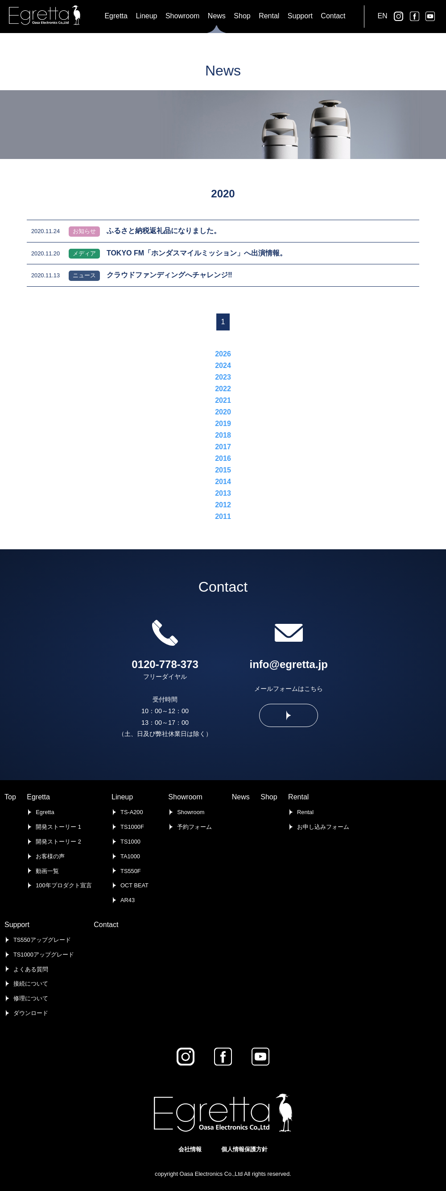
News (241, 797)
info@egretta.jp (289, 664)
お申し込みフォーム (323, 826)
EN (382, 16)
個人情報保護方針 (244, 1149)
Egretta (38, 797)
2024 (223, 365)
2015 (223, 470)
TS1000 (130, 841)
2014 (223, 481)
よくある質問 (30, 969)
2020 (223, 412)
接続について (30, 983)
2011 (223, 516)
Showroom (185, 797)
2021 (223, 400)
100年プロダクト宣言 (63, 885)
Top (10, 797)
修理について (30, 998)
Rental (298, 797)
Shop (268, 797)
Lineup (122, 797)
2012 (223, 505)
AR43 (127, 900)
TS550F (130, 871)
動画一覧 (47, 871)
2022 (223, 389)
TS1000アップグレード (43, 954)
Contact (106, 924)
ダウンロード (30, 1013)
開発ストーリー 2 (58, 841)
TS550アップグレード (42, 939)
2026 (223, 354)
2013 (223, 493)
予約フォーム (194, 826)
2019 (223, 423)
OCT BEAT (134, 885)
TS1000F (132, 826)
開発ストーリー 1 (58, 826)
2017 (223, 447)
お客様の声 (50, 856)
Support (16, 924)
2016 (223, 458)
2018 (223, 435)
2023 (223, 377)
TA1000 (130, 856)
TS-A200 (131, 812)
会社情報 (190, 1149)
